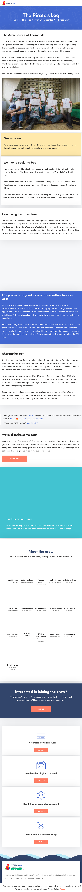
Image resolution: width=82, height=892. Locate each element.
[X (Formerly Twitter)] (12, 835)
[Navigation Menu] (78, 3)
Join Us (41, 716)
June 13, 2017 (31, 429)
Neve (33, 871)
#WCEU (30, 421)
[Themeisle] (8, 3)
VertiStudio (23, 874)
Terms (54, 873)
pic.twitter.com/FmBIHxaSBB (32, 424)
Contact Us (14, 465)
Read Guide (21, 758)
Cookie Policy (62, 873)
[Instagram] (29, 835)
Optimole (6, 874)
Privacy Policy (74, 873)
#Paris (13, 424)
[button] (73, 844)
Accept (63, 889)
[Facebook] (7, 835)
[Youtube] (18, 835)
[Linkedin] (23, 835)
